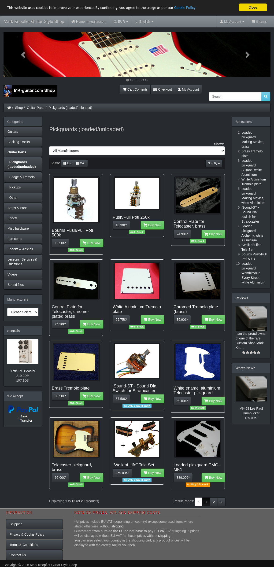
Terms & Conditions (24, 545)
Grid (80, 163)
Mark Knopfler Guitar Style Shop (34, 21)
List (67, 163)
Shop (19, 108)
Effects (12, 218)
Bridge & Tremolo (21, 177)
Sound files (15, 285)
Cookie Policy (185, 7)
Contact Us (18, 555)
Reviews (242, 298)
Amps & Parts (17, 208)
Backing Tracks (18, 142)
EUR (121, 22)
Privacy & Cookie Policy (27, 534)
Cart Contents (135, 89)
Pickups (14, 187)
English (144, 22)
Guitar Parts (35, 108)
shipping (117, 526)
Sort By (214, 163)
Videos (12, 274)
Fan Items (14, 239)
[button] (24, 54)
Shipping (16, 524)
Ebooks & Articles (20, 249)
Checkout (162, 89)
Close (252, 7)
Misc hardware (18, 228)
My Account (188, 89)
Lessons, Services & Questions (22, 262)
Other (12, 197)
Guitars (12, 131)
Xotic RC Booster (22, 371)
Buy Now (91, 243)
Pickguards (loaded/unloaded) (70, 108)
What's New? (245, 368)
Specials (13, 331)
